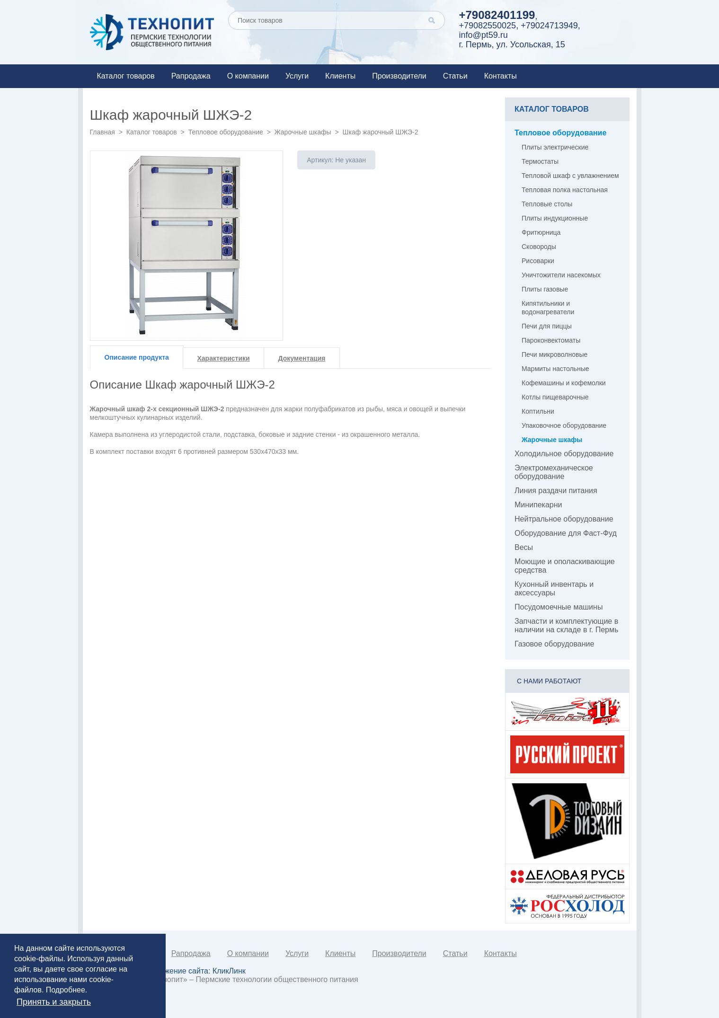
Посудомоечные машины (559, 607)
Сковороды (539, 246)
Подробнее (65, 990)
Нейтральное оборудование (564, 519)
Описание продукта (137, 357)
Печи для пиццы (547, 326)
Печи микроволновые (554, 354)
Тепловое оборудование (225, 132)
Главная (102, 132)
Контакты (500, 76)
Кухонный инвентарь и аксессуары (554, 588)
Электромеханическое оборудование (554, 472)
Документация (302, 358)
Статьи (455, 76)
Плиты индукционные (555, 218)
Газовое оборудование (554, 644)
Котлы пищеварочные (555, 397)
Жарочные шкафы (303, 132)
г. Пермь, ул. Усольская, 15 (512, 44)
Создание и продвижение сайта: (171, 971)
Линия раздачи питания (556, 491)
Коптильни (538, 411)
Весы (524, 547)
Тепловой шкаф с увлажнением (570, 175)
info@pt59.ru (483, 35)
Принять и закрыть (54, 1002)
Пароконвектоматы (551, 340)
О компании (248, 76)
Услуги (297, 76)
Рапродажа (191, 76)
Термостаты (540, 161)
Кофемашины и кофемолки (564, 383)
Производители (399, 76)
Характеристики (223, 358)
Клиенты (340, 76)
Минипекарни (538, 505)
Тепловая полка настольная (565, 190)
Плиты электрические (555, 147)
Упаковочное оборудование (564, 425)
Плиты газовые (545, 289)
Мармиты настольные (555, 368)
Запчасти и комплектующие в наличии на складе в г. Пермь (566, 625)
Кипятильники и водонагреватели (548, 308)
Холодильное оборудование (564, 454)
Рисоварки (538, 261)
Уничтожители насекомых (561, 275)
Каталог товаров (126, 76)
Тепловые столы (547, 204)
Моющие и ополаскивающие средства (565, 566)
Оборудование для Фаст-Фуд (566, 533)
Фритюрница (541, 232)
